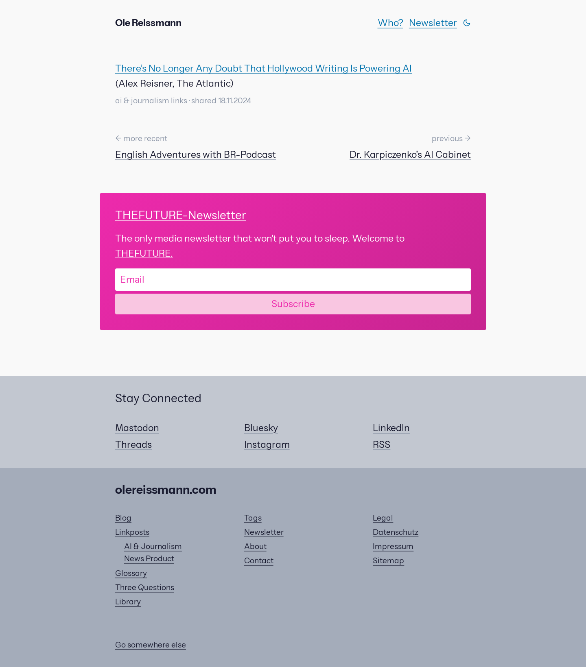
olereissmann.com (165, 490)
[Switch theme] (467, 23)
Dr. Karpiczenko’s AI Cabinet (410, 154)
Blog (123, 518)
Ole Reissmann (148, 22)
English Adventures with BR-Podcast (195, 154)
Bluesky (261, 428)
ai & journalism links (151, 100)
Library (128, 601)
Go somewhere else (150, 645)
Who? (390, 22)
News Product (149, 558)
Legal (383, 518)
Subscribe (293, 304)
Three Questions (144, 587)
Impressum (393, 546)
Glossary (131, 573)
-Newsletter (180, 215)
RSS (381, 444)
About (255, 546)
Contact (258, 560)
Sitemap (388, 560)
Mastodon (137, 428)
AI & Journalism (153, 546)
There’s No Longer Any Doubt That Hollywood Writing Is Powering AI (263, 68)
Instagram (267, 444)
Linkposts (132, 532)
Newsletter (433, 22)
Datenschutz (395, 532)
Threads (133, 444)
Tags (253, 518)
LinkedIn (391, 428)
